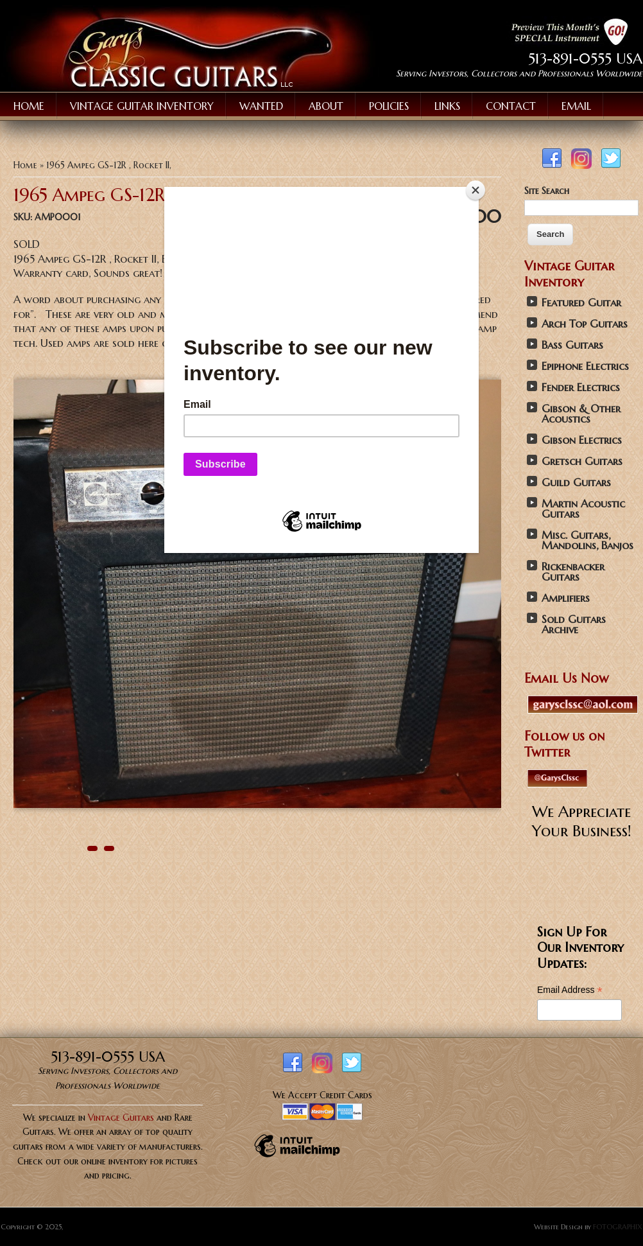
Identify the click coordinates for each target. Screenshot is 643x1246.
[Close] (475, 190)
